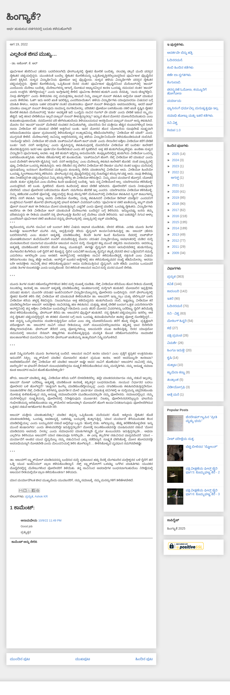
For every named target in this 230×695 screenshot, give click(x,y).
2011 (176, 246)
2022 (176, 172)
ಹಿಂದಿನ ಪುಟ (144, 659)
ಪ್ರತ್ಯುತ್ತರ (26, 532)
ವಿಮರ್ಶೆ (172, 343)
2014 (176, 228)
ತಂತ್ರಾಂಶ (173, 379)
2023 (176, 166)
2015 (176, 222)
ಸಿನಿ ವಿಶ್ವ (172, 123)
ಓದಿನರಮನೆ (174, 306)
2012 (176, 240)
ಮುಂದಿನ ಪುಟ (20, 659)
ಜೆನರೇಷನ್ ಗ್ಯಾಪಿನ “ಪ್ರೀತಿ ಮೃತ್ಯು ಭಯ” (201, 419)
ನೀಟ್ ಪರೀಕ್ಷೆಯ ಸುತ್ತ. (181, 439)
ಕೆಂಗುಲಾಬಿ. (174, 82)
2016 (176, 216)
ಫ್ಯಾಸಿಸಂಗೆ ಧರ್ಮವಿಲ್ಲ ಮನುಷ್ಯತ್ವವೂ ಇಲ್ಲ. (193, 108)
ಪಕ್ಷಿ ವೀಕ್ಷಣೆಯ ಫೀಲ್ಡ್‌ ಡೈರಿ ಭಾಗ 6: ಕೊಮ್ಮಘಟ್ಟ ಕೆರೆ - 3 (203, 492)
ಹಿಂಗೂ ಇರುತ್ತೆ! (176, 350)
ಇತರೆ (170, 298)
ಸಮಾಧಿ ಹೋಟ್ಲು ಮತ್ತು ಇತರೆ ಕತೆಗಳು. (190, 115)
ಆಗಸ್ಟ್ (175, 177)
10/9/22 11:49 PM (50, 520)
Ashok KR (41, 496)
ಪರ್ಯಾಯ (174, 100)
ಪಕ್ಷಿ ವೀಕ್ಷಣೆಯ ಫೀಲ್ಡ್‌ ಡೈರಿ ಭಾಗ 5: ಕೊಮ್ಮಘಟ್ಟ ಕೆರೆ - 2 (203, 470)
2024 (176, 160)
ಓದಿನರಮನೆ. (175, 60)
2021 (176, 185)
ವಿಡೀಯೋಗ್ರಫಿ (176, 387)
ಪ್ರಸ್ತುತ (29, 496)
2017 (176, 210)
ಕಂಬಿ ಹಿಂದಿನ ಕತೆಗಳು (180, 67)
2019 (176, 197)
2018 (176, 203)
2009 (176, 253)
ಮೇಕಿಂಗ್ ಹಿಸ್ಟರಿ (177, 321)
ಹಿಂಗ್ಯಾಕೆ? (23, 17)
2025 (176, 154)
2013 (176, 234)
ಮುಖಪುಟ (82, 659)
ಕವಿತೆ (170, 284)
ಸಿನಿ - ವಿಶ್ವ (173, 313)
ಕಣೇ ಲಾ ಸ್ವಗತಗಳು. (179, 75)
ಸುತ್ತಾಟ (172, 365)
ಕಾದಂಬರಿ (173, 291)
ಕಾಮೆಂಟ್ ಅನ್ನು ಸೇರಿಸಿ (24, 542)
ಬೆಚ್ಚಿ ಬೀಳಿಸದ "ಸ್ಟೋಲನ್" (202, 446)
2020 (176, 191)
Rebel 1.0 (174, 130)
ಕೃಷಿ (169, 357)
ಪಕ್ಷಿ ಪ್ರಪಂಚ (174, 335)
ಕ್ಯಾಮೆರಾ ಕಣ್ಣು (176, 372)
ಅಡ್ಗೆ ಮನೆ (173, 394)
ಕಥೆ (169, 328)
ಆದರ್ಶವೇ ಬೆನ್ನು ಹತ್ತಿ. (180, 52)
